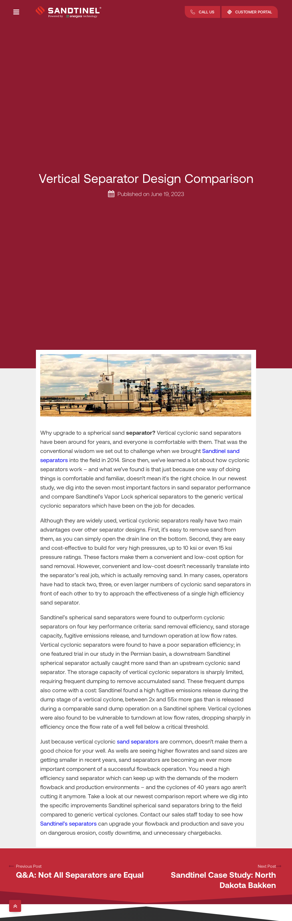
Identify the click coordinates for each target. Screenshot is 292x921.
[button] (202, 12)
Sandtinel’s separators (68, 823)
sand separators (138, 741)
